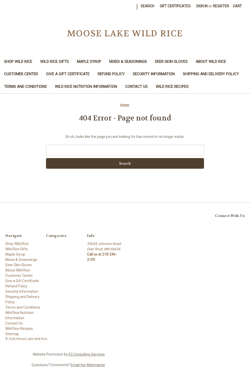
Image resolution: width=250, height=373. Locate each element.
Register (221, 6)
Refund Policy (111, 74)
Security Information (154, 74)
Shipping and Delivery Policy (211, 74)
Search (147, 6)
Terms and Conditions (25, 86)
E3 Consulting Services (87, 354)
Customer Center (21, 74)
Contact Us (136, 86)
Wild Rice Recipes (172, 86)
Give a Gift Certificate (67, 74)
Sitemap (12, 334)
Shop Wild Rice (18, 61)
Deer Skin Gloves (171, 61)
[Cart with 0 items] (237, 6)
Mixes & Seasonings (128, 61)
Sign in (202, 6)
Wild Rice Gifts (54, 61)
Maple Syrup (89, 61)
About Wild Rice (211, 61)
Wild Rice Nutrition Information (86, 86)
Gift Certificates (175, 6)
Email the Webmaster (88, 365)
